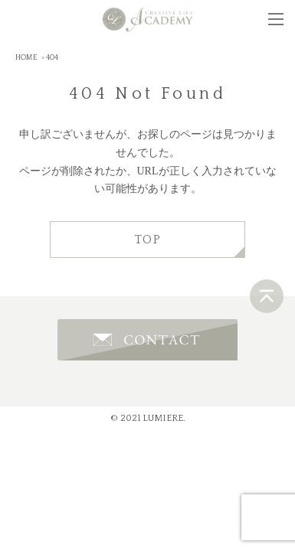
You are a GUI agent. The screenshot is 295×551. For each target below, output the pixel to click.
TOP (148, 239)
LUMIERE (163, 418)
